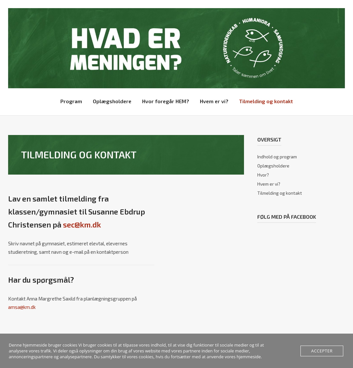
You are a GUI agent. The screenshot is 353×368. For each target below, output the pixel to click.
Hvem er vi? (214, 101)
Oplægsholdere (112, 101)
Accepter (322, 351)
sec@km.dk (82, 224)
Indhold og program (277, 156)
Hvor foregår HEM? (165, 101)
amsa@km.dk (22, 307)
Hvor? (263, 175)
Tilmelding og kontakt (266, 101)
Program (71, 101)
